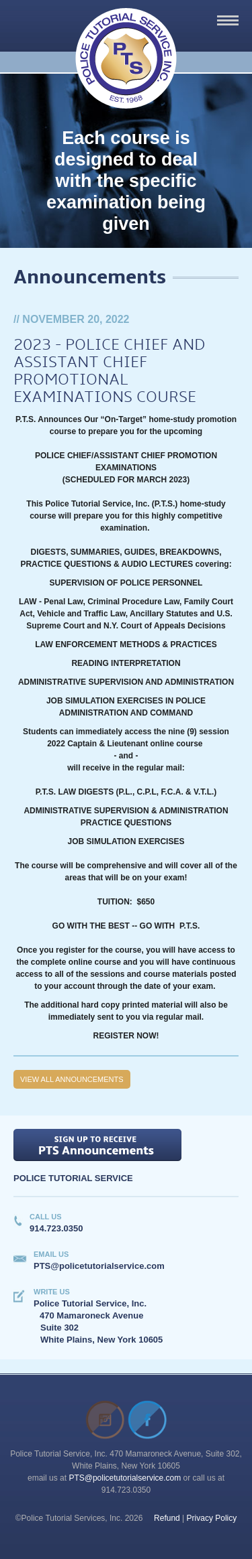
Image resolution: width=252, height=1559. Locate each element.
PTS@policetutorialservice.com (125, 1478)
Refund (167, 1518)
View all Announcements (72, 1079)
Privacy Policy (212, 1518)
